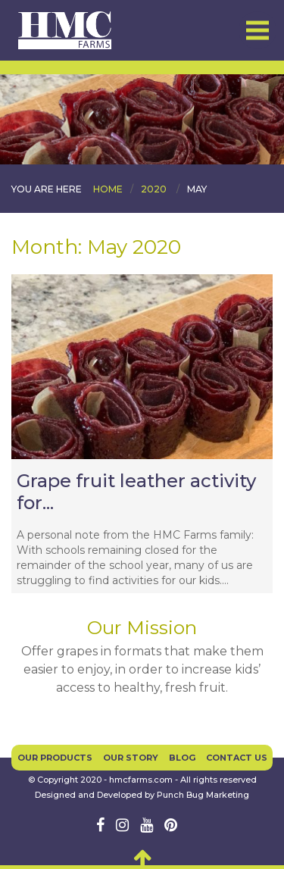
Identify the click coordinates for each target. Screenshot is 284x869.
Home (108, 189)
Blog (182, 757)
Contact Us (236, 757)
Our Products (54, 757)
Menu (257, 30)
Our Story (130, 757)
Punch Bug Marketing (203, 794)
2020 (154, 189)
